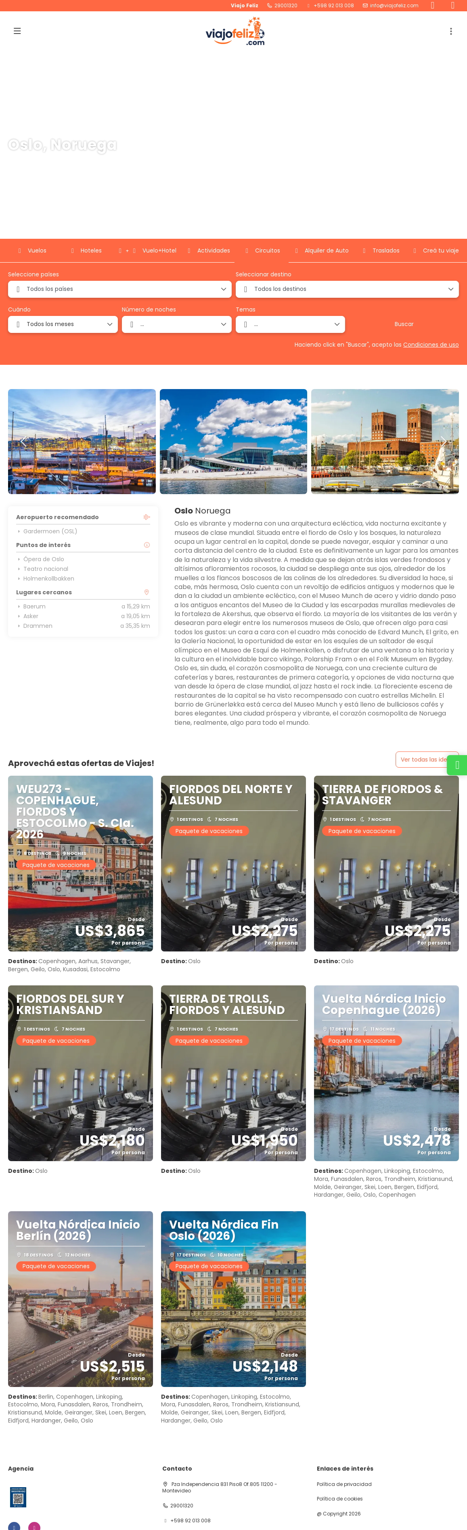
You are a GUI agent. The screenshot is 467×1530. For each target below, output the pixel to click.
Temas (245, 310)
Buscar (404, 324)
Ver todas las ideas (427, 760)
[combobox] (120, 289)
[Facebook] (433, 5)
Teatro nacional (42, 569)
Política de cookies (340, 1499)
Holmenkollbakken (45, 578)
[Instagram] (453, 5)
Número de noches (149, 310)
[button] (451, 31)
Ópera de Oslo (40, 559)
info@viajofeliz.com (394, 5)
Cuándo (19, 310)
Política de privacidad (344, 1484)
